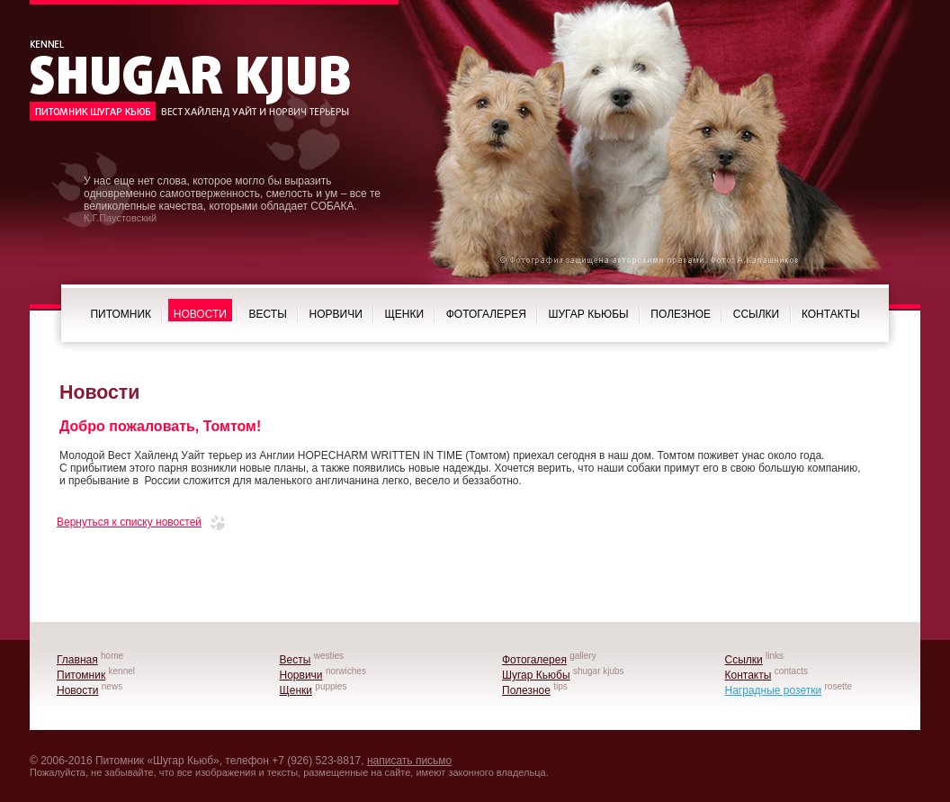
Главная (77, 659)
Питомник (120, 314)
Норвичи (336, 314)
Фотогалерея (486, 314)
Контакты (831, 314)
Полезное (680, 314)
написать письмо (409, 760)
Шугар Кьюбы (589, 314)
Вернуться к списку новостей (129, 522)
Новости (200, 314)
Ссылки (756, 314)
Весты (268, 314)
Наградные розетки (773, 690)
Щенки (404, 314)
